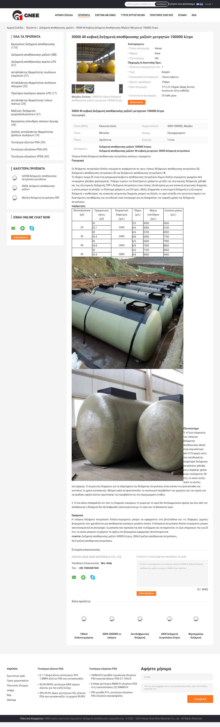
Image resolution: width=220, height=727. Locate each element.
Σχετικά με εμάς (105, 15)
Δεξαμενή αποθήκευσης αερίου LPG (33, 61)
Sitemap (11, 700)
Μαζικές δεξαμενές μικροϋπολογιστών (23, 112)
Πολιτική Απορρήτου (31, 718)
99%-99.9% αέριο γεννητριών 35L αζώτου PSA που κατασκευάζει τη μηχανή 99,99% (63, 695)
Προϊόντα (84, 15)
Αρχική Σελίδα (64, 15)
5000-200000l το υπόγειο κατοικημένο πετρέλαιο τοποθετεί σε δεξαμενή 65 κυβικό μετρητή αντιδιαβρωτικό (111, 636)
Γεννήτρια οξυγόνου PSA (26, 149)
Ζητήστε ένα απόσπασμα (181, 4)
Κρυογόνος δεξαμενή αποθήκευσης (33, 44)
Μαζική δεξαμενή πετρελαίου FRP (40, 197)
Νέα (194, 15)
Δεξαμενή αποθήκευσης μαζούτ (56, 27)
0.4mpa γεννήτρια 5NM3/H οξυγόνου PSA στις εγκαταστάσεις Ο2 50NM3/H (114, 685)
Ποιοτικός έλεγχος (161, 15)
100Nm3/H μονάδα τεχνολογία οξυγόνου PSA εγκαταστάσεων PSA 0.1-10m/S (113, 677)
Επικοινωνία (136, 102)
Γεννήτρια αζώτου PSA (25, 142)
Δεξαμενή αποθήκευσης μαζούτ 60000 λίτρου (107, 536)
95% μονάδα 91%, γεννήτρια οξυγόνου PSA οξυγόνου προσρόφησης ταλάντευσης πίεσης (112, 694)
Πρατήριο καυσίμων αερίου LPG (31, 93)
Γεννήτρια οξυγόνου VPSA (27, 156)
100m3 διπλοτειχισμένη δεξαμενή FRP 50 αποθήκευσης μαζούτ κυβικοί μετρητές (83, 636)
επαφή (182, 15)
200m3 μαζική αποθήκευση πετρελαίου (154, 536)
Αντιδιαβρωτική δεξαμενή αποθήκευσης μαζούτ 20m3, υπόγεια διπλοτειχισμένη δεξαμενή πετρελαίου (139, 636)
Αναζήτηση (162, 4)
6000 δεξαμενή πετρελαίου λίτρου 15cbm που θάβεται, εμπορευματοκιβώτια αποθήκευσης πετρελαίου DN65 (169, 636)
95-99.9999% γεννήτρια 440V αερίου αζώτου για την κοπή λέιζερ (60, 686)
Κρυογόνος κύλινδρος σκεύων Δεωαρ (34, 121)
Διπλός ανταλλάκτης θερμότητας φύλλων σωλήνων (32, 133)
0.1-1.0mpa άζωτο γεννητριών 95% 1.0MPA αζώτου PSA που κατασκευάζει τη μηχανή (61, 677)
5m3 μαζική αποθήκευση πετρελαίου (92, 540)
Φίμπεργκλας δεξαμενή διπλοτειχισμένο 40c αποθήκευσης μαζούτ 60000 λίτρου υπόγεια (196, 636)
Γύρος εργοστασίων (133, 15)
